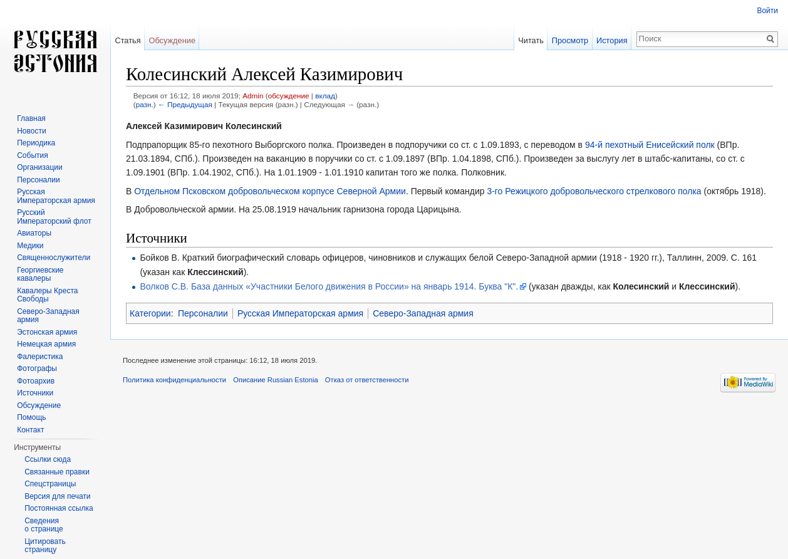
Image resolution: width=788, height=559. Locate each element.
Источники (35, 393)
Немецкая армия (46, 344)
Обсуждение (171, 40)
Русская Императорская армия (300, 313)
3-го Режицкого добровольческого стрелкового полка (594, 191)
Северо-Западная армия (423, 313)
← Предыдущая (185, 104)
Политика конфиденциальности (174, 380)
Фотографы (37, 368)
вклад (325, 95)
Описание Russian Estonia (275, 380)
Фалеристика (40, 356)
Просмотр (570, 40)
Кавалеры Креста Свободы (47, 295)
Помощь (31, 417)
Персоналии (203, 313)
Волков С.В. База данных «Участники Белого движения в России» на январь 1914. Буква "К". (329, 286)
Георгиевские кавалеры (40, 274)
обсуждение (288, 95)
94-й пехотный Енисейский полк (650, 145)
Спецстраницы (50, 483)
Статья (127, 40)
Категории (150, 313)
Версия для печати (57, 496)
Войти (767, 10)
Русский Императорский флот (54, 217)
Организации (40, 167)
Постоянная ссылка (58, 508)
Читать (531, 40)
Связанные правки (57, 472)
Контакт (30, 430)
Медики (30, 245)
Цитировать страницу (45, 546)
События (32, 155)
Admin (252, 95)
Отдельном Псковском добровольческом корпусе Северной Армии (270, 191)
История (612, 40)
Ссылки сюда (47, 459)
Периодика (36, 142)
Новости (31, 131)
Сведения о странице (43, 525)
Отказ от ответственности (367, 380)
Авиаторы (34, 233)
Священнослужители (53, 257)
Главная (31, 118)
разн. (144, 104)
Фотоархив (35, 381)
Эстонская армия (47, 332)
